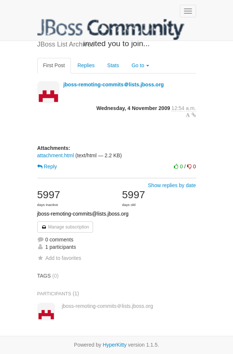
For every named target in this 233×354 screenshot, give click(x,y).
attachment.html (55, 155)
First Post (54, 65)
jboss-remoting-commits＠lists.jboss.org (113, 84)
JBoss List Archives (111, 29)
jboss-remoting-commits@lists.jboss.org (83, 214)
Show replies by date (172, 185)
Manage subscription (65, 227)
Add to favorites (59, 258)
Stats (113, 65)
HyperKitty (115, 345)
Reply (47, 166)
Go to (140, 65)
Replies (86, 65)
